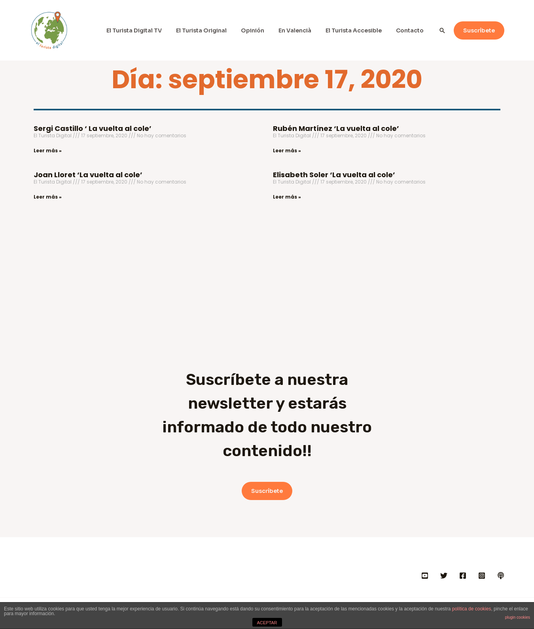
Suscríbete (267, 490)
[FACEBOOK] (462, 575)
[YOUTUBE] (424, 575)
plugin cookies (517, 617)
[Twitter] (443, 575)
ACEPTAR (267, 622)
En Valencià (302, 30)
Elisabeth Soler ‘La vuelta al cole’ (334, 175)
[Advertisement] (267, 265)
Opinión (263, 30)
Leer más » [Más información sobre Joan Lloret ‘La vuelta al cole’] (48, 196)
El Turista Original (215, 30)
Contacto (411, 30)
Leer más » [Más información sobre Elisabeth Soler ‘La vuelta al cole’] (287, 196)
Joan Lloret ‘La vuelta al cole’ (88, 175)
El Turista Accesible (358, 30)
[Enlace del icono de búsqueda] (442, 30)
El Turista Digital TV (151, 30)
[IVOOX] (500, 575)
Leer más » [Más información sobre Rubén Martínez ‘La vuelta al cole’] (287, 150)
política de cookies (471, 609)
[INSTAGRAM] (481, 575)
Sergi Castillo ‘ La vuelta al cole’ (92, 128)
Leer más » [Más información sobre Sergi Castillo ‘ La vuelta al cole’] (48, 150)
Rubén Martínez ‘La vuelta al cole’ (336, 128)
